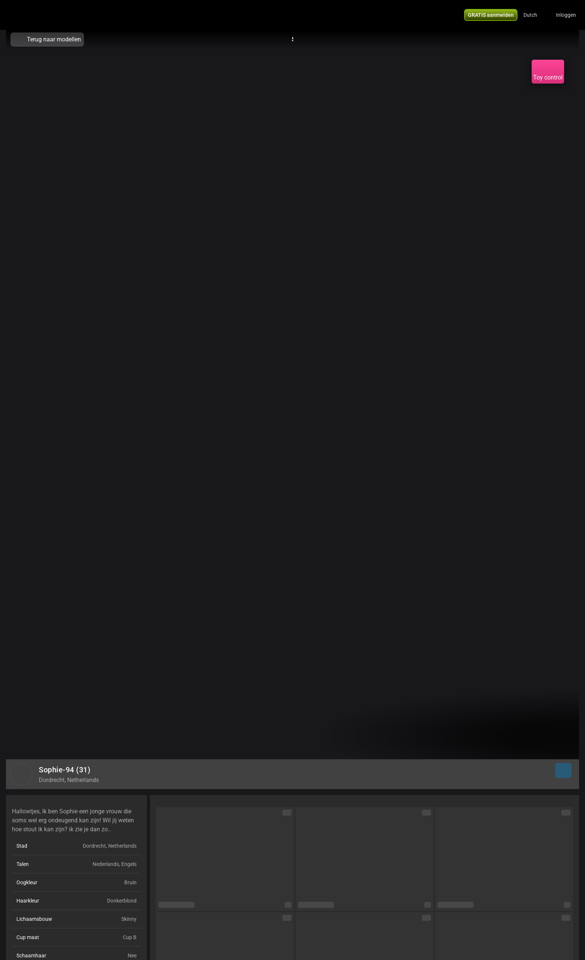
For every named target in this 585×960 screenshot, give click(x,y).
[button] (535, 14)
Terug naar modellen (47, 39)
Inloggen (566, 15)
